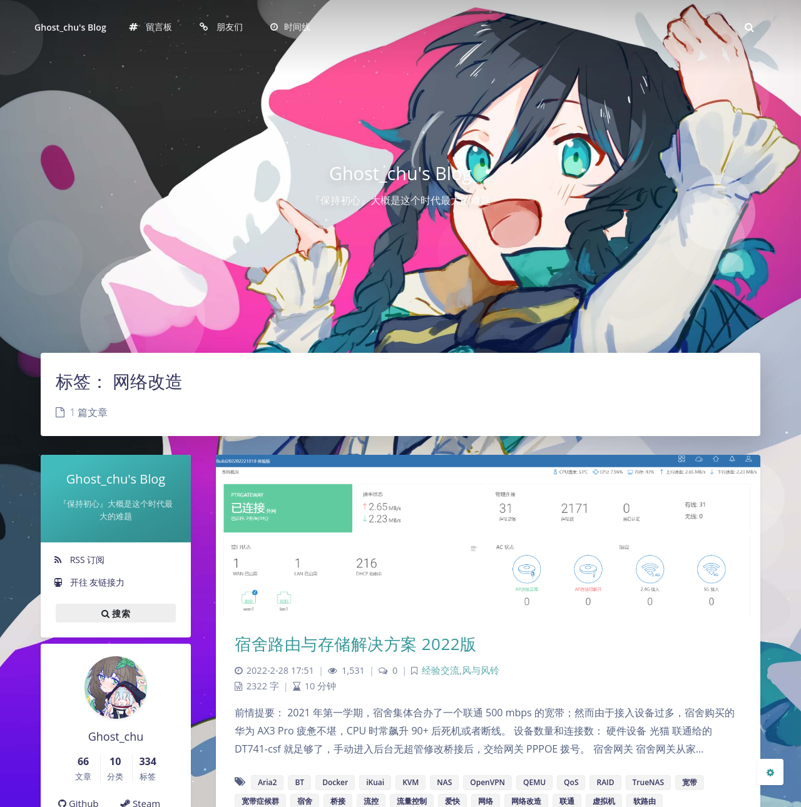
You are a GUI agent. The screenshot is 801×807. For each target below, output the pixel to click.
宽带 (689, 782)
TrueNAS (648, 782)
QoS (571, 782)
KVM (410, 782)
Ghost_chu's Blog (70, 27)
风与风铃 (480, 670)
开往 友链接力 (89, 582)
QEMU (534, 782)
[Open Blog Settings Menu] (770, 772)
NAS (444, 782)
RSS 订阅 (79, 560)
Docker (335, 782)
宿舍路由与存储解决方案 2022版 (356, 643)
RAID (605, 782)
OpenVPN (487, 782)
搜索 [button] (116, 613)
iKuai (375, 782)
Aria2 (267, 782)
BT (299, 782)
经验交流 (440, 670)
